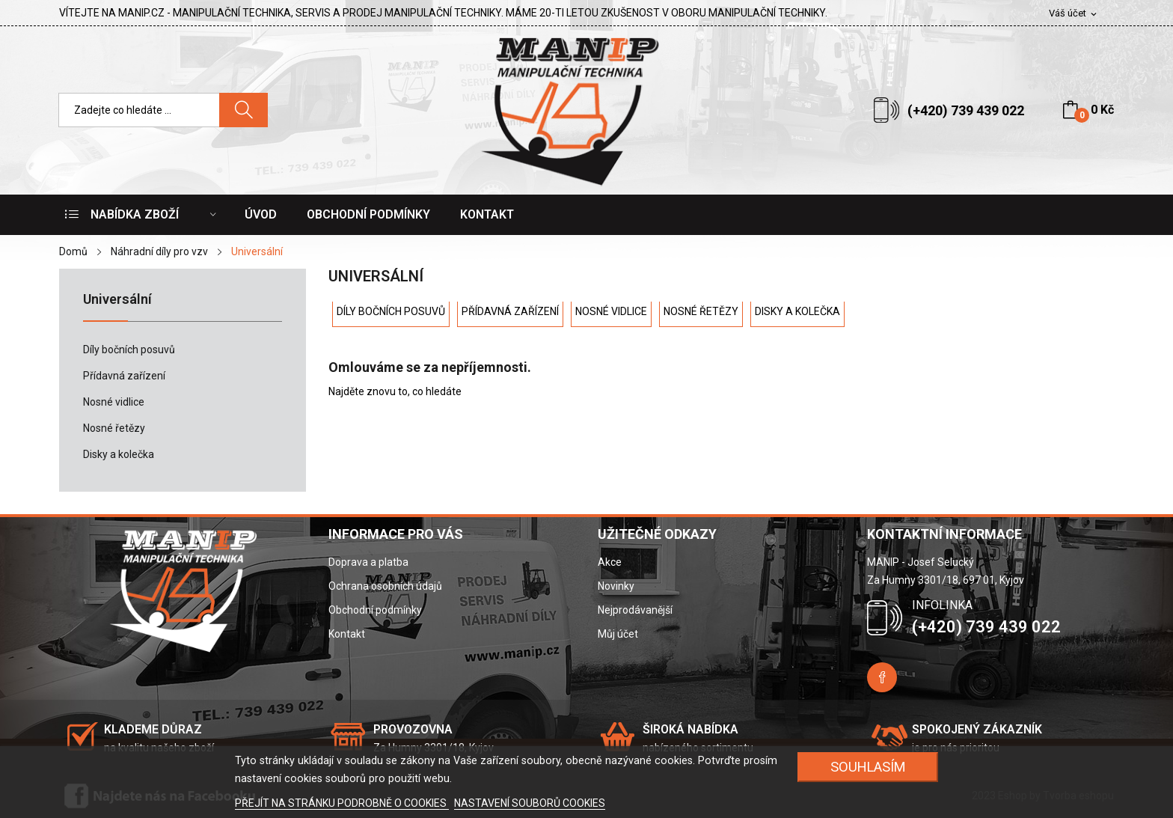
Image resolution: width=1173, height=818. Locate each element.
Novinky (616, 586)
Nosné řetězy (114, 428)
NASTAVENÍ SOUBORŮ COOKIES (529, 803)
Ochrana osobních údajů (385, 586)
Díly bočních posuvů (129, 349)
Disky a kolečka (118, 454)
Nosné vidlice (113, 402)
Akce (610, 562)
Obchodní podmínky (375, 610)
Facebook (882, 677)
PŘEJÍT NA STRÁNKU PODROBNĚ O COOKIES (342, 803)
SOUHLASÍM (868, 767)
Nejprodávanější (635, 610)
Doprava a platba (368, 562)
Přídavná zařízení (124, 376)
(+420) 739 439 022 (965, 110)
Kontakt (346, 634)
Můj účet (618, 634)
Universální (117, 300)
